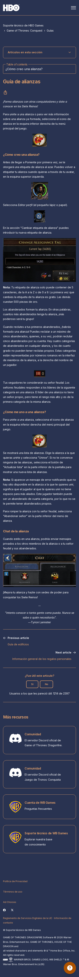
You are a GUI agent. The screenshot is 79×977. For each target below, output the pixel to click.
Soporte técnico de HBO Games (23, 25)
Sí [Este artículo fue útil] (32, 684)
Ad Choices (9, 902)
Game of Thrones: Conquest (24, 30)
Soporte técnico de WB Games (46, 833)
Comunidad (33, 734)
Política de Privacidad (15, 881)
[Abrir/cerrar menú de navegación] (73, 8)
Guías (50, 30)
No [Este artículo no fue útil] (46, 684)
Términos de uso (12, 891)
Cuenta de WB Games (40, 802)
